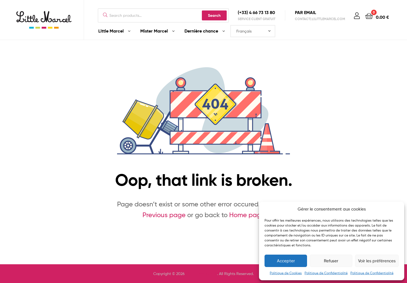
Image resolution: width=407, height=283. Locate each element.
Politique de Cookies (286, 273)
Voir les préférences (377, 260)
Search (214, 15)
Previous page (164, 215)
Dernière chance (201, 31)
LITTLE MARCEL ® (201, 273)
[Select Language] (252, 31)
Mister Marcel (154, 31)
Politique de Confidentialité (326, 273)
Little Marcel (111, 31)
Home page (247, 215)
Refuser (331, 260)
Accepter (286, 260)
